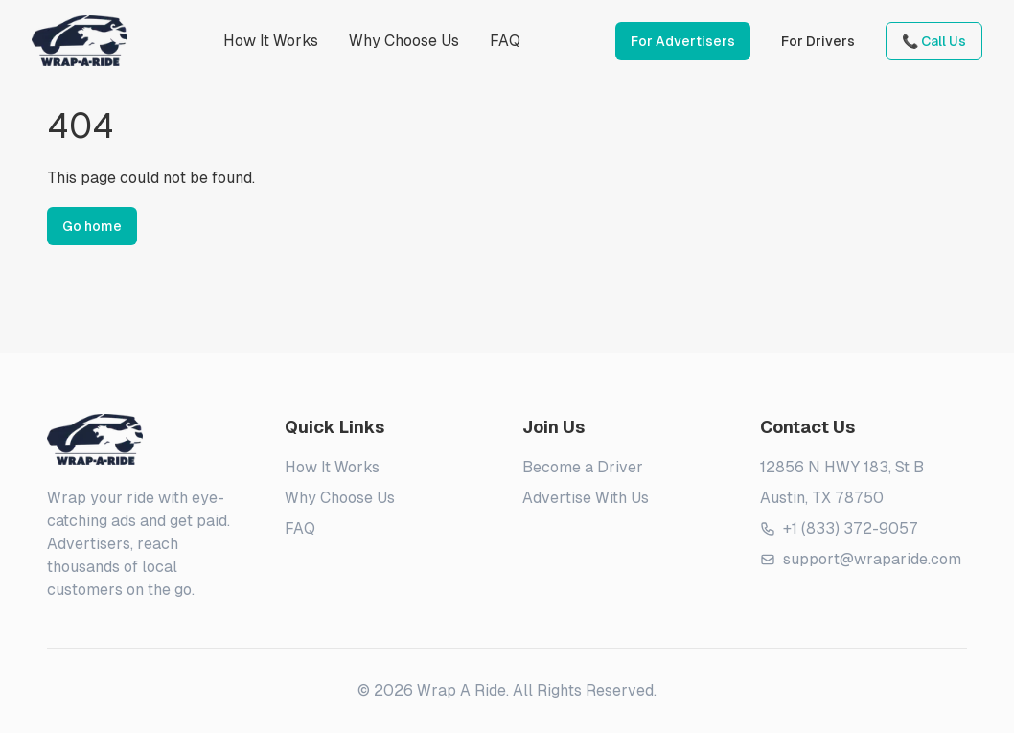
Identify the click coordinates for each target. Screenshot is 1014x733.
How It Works (270, 41)
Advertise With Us (585, 498)
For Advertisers (683, 41)
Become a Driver (582, 467)
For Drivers (818, 41)
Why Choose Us (404, 41)
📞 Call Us (934, 41)
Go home (92, 226)
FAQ (505, 41)
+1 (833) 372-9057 (839, 528)
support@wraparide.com (860, 559)
